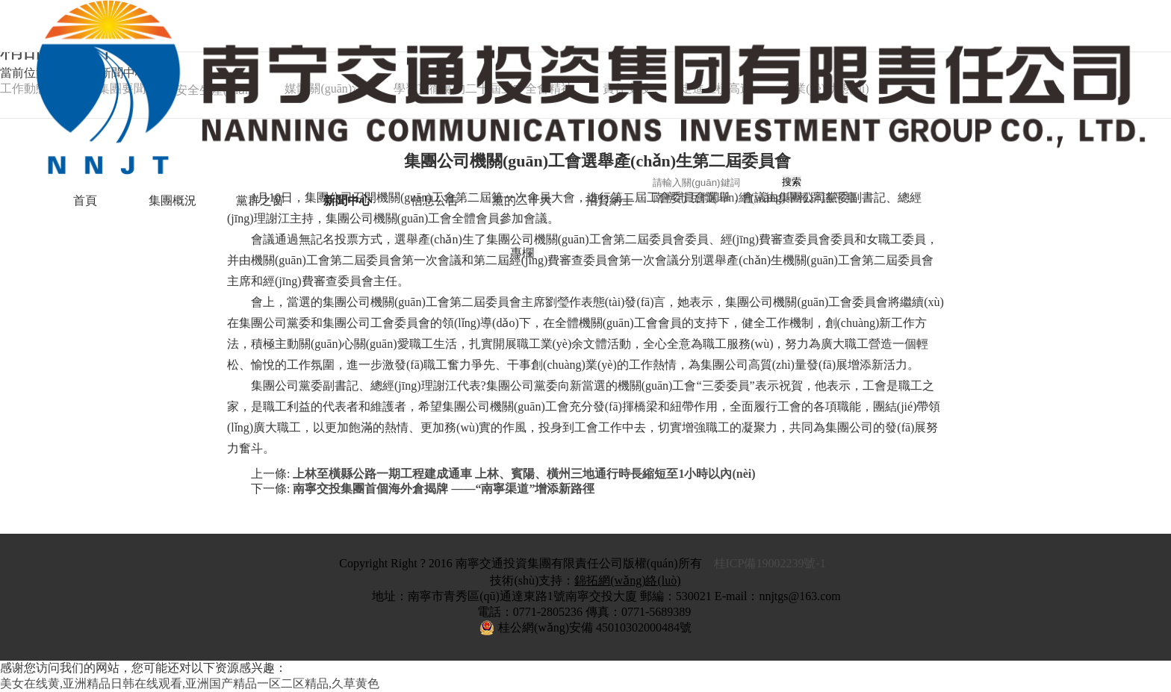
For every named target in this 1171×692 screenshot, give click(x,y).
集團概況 (172, 200)
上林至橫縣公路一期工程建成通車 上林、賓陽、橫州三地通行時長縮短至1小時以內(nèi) (524, 473)
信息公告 (435, 200)
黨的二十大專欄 (522, 226)
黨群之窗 (260, 200)
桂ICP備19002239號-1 (771, 563)
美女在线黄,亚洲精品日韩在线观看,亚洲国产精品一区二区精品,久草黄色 (189, 683)
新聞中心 (347, 200)
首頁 (85, 200)
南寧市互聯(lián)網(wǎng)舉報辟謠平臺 (755, 197)
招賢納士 (609, 200)
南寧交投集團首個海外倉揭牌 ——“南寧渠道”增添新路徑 (443, 488)
